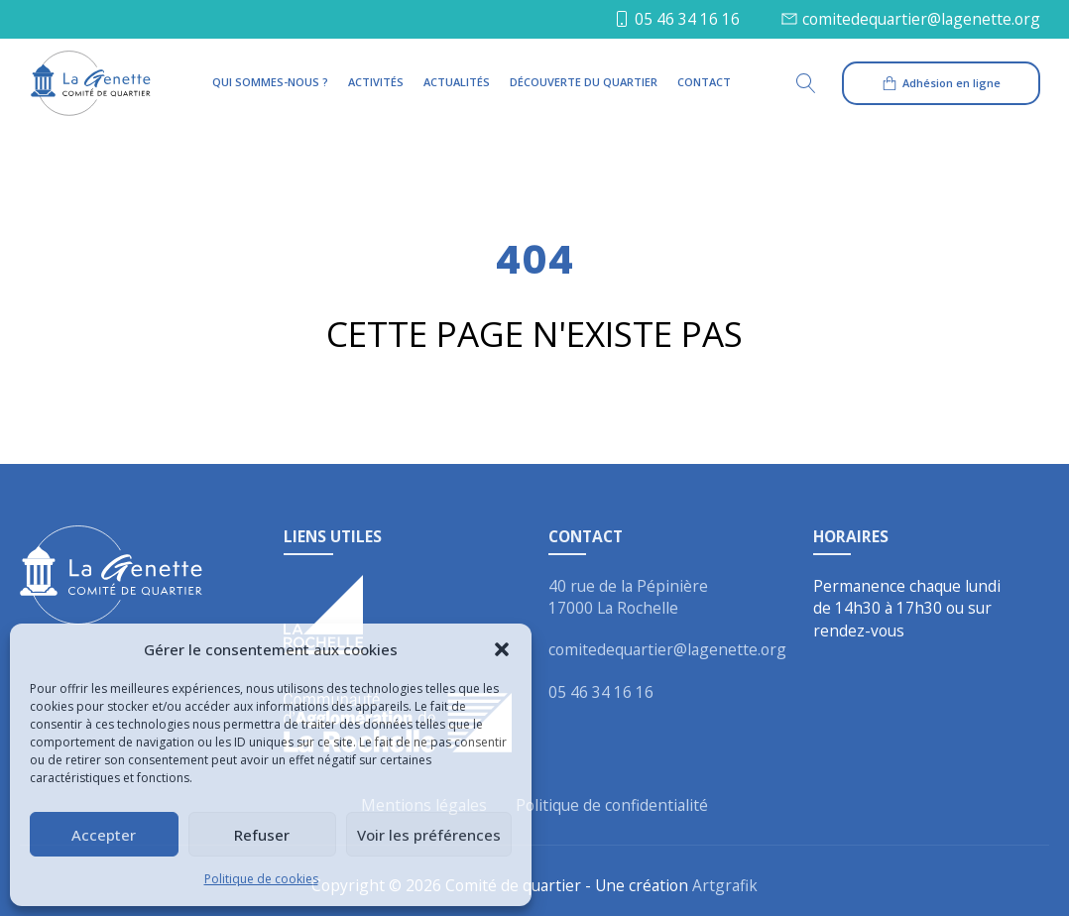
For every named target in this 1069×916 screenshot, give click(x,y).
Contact (704, 81)
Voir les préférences (429, 835)
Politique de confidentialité (612, 805)
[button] (502, 649)
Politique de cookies (261, 878)
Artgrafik (725, 885)
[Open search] (816, 83)
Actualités (456, 81)
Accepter (103, 835)
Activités (376, 81)
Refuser (262, 835)
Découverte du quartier (583, 81)
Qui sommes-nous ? (270, 81)
